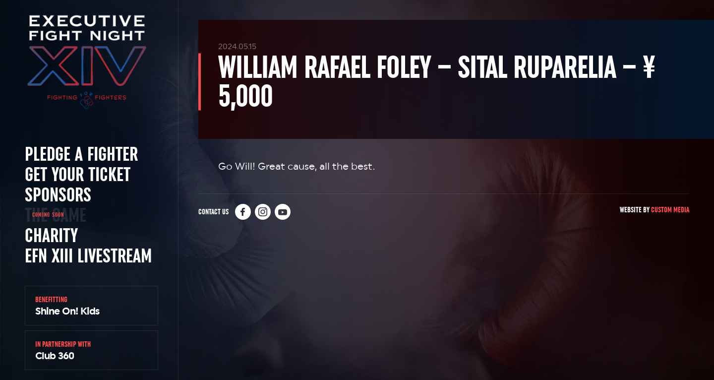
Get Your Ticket (77, 174)
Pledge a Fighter (81, 154)
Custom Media (670, 209)
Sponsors (58, 194)
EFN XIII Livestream (88, 255)
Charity (51, 235)
